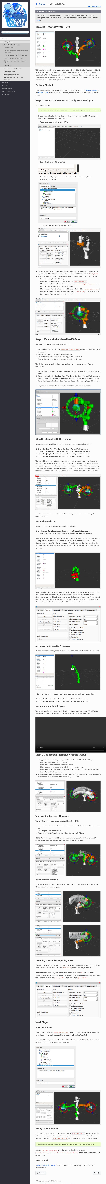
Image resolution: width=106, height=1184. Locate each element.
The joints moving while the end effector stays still (70, 735)
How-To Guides (7, 88)
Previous (41, 1173)
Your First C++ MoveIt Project (13, 69)
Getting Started (8, 42)
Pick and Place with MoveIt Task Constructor (13, 78)
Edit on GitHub (95, 6)
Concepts (5, 85)
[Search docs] (15, 32)
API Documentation (8, 91)
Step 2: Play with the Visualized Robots (16, 55)
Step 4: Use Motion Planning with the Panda (15, 62)
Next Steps (8, 66)
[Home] (36, 4)
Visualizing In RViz (9, 71)
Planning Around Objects (11, 74)
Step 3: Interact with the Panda (13, 58)
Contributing (6, 94)
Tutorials (4, 39)
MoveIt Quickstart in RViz (11, 45)
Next (96, 1173)
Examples (5, 82)
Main (38, 20)
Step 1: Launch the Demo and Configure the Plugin (16, 51)
